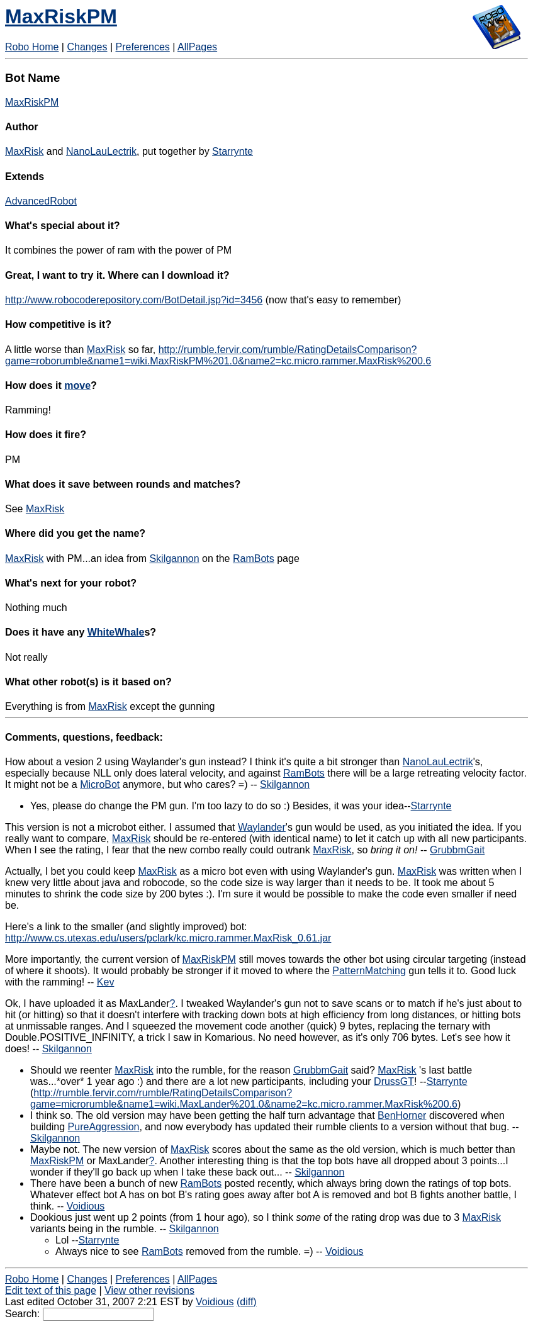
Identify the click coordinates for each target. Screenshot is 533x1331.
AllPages (197, 47)
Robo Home (32, 47)
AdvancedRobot (41, 201)
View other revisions (149, 1290)
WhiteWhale (116, 632)
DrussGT (394, 1081)
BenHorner (402, 1115)
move (77, 385)
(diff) (247, 1301)
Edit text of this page (50, 1290)
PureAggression (104, 1126)
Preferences (143, 47)
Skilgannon (174, 558)
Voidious (86, 1206)
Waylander (262, 827)
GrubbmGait (457, 850)
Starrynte (232, 151)
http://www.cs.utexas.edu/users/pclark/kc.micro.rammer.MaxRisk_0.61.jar (168, 938)
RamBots (253, 558)
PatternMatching (369, 970)
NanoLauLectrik (101, 151)
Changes (87, 47)
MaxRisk (24, 151)
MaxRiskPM (61, 16)
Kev (106, 982)
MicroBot (100, 784)
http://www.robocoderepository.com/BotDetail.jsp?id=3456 (133, 300)
